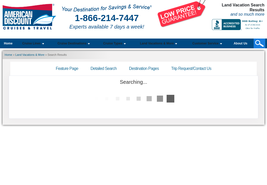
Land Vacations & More (30, 54)
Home (8, 43)
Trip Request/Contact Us (191, 68)
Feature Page (67, 68)
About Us (240, 43)
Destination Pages (144, 68)
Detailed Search (104, 68)
